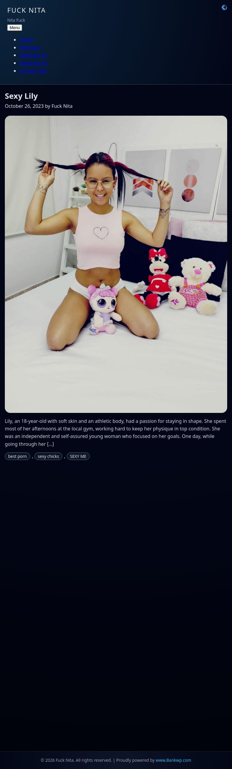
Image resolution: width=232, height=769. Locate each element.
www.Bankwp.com (173, 760)
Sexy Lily (21, 96)
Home (26, 39)
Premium (29, 47)
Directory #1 (33, 55)
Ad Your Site (33, 70)
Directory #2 (33, 63)
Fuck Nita (26, 10)
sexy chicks (48, 456)
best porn (17, 456)
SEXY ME (78, 456)
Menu (15, 27)
